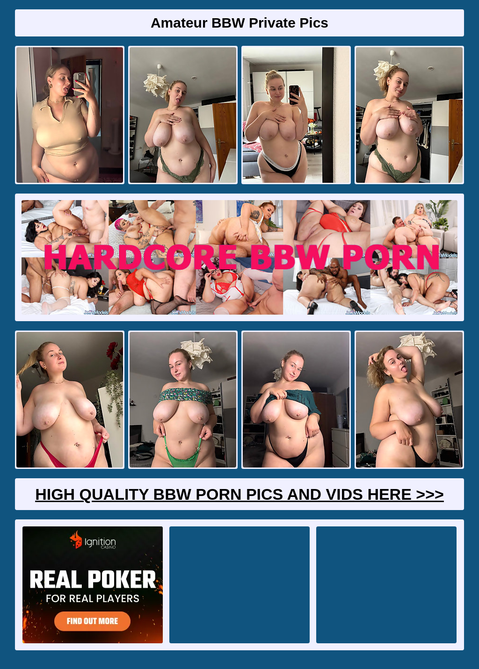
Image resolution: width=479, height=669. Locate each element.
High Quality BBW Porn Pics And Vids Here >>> (239, 494)
